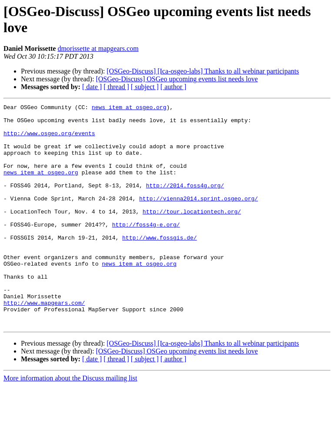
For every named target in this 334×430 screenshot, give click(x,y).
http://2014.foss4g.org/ (185, 202)
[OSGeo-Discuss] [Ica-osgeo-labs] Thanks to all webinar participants (203, 71)
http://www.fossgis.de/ (159, 265)
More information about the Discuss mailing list (70, 422)
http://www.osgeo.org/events (49, 139)
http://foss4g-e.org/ (146, 249)
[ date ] (92, 86)
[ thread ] (116, 86)
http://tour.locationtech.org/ (192, 233)
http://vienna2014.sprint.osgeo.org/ (198, 218)
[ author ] (173, 86)
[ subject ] (145, 86)
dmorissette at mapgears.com (97, 48)
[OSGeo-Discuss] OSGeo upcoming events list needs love (176, 79)
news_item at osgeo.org (129, 108)
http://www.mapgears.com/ (44, 343)
